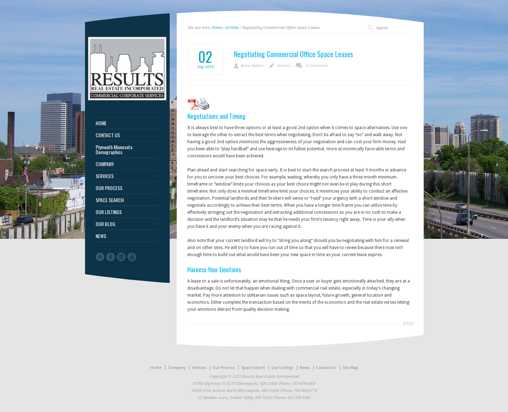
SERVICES (105, 176)
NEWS (101, 236)
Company (177, 367)
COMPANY (105, 164)
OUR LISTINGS (109, 212)
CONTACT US (108, 135)
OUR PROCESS (109, 188)
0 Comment (317, 65)
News (305, 367)
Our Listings (282, 367)
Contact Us (326, 367)
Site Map (350, 367)
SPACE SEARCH (110, 200)
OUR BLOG (105, 224)
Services (199, 367)
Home (217, 27)
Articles (232, 27)
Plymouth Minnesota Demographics (114, 149)
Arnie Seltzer (252, 65)
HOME (101, 123)
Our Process (224, 367)
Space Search (253, 367)
